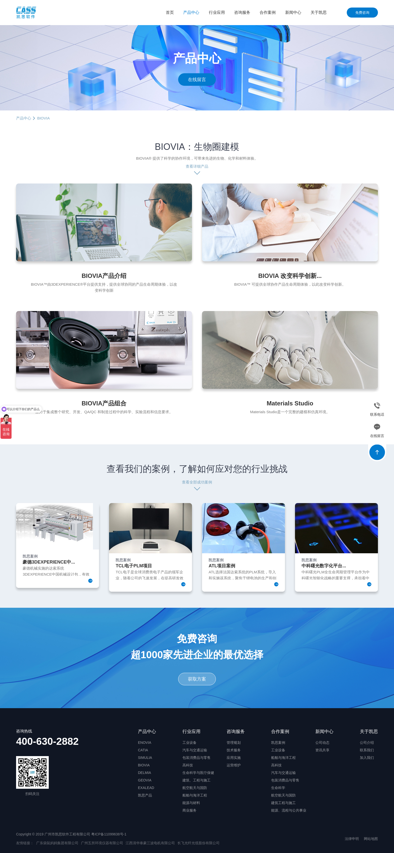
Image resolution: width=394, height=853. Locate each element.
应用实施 (234, 758)
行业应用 (217, 12)
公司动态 (322, 743)
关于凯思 (319, 12)
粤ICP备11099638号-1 (108, 834)
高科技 (187, 765)
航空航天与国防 (194, 788)
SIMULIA (145, 758)
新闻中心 (293, 12)
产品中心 (191, 12)
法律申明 (352, 839)
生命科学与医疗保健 (198, 773)
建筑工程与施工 (283, 803)
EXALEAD (146, 788)
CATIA (143, 750)
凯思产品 (145, 795)
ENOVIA (144, 743)
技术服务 (234, 750)
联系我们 (367, 750)
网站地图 (371, 839)
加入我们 (367, 758)
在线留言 (197, 79)
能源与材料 (191, 803)
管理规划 (234, 743)
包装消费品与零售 (196, 758)
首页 (170, 12)
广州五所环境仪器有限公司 (102, 843)
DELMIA (144, 773)
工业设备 (189, 743)
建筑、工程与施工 (196, 780)
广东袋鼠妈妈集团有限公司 (57, 843)
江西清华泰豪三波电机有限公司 (150, 843)
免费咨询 (362, 13)
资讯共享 (322, 750)
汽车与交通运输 (194, 750)
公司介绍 (367, 743)
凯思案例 (278, 743)
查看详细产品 (197, 166)
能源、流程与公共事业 (288, 810)
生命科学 (278, 788)
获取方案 (197, 679)
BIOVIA (144, 765)
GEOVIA (145, 780)
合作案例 (268, 12)
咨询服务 (242, 12)
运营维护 (234, 765)
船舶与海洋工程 (194, 795)
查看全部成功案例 (197, 482)
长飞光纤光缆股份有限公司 (198, 843)
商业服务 (189, 810)
